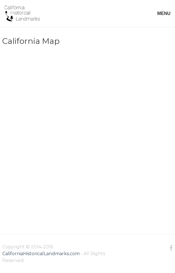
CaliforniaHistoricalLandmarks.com (41, 253)
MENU (163, 13)
